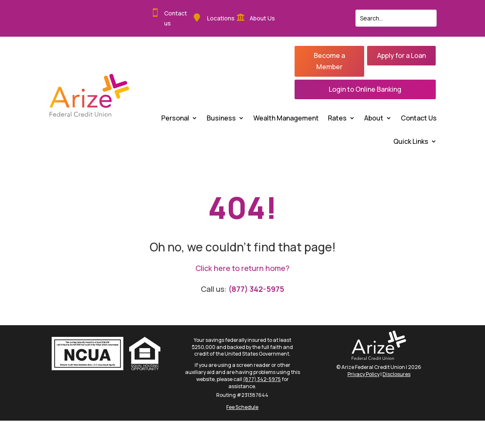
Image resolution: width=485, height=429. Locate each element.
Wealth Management (286, 118)
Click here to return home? (242, 268)
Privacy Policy (364, 374)
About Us (262, 18)
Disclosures (396, 374)
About (373, 118)
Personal (175, 118)
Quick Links (410, 141)
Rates (337, 118)
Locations (221, 18)
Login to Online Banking (365, 89)
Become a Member (329, 61)
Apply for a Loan (401, 55)
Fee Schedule (242, 407)
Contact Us (419, 118)
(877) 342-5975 (256, 289)
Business (221, 118)
